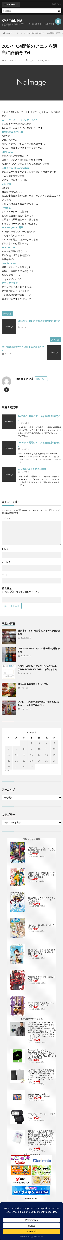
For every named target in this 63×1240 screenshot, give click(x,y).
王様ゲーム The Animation (16, 167)
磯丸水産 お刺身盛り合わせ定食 (33, 684)
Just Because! (9, 263)
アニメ (21, 60)
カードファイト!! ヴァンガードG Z (19, 120)
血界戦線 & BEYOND (12, 132)
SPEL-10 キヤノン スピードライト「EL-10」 (41, 1115)
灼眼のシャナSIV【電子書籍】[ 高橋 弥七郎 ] (41, 978)
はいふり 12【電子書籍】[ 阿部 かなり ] (41, 926)
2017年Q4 (49, 60)
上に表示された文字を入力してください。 (22, 592)
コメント (6, 518)
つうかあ (6, 207)
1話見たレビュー (36, 60)
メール (6, 562)
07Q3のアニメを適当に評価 (32, 468)
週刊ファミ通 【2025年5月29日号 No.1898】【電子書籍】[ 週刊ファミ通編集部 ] (42, 875)
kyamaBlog (12, 20)
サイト (5, 575)
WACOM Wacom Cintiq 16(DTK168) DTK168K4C (39, 1095)
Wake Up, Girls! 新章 (12, 227)
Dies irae (6, 183)
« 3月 (7, 770)
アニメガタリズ (10, 283)
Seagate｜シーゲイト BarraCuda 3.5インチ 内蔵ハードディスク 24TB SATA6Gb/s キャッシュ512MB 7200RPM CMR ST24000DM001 (42, 1054)
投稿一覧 (40, 378)
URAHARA (7, 151)
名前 (5, 549)
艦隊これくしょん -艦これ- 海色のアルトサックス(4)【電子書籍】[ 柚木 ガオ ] (41, 952)
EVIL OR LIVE (8, 247)
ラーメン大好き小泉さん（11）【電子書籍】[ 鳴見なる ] (42, 1004)
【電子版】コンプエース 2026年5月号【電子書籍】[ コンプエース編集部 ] (41, 850)
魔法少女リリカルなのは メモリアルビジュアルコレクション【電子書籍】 (42, 899)
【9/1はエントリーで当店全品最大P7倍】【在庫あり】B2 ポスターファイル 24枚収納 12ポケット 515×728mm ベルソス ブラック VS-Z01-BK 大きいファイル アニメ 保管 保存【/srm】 (42, 1074)
